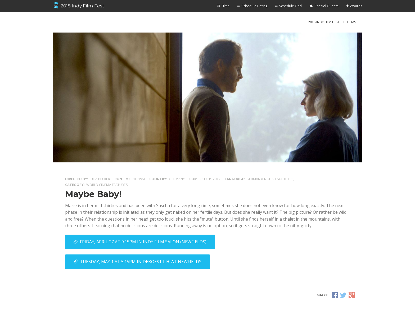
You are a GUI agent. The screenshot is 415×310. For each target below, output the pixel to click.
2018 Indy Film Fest (78, 5)
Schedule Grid (290, 5)
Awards (356, 5)
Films (225, 5)
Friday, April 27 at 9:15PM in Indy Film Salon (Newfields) (143, 242)
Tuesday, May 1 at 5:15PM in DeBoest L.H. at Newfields (140, 262)
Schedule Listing (254, 5)
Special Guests (326, 5)
